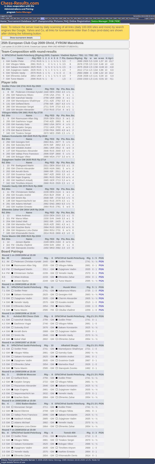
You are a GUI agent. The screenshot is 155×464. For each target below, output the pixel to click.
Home (3, 21)
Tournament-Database (19, 21)
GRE (64, 18)
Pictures (58, 21)
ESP (46, 18)
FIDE (117, 21)
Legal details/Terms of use (13, 462)
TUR (119, 18)
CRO (30, 18)
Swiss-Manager (99, 21)
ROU (99, 18)
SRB (107, 18)
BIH (15, 18)
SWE (115, 18)
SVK (111, 18)
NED (87, 18)
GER (60, 18)
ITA (72, 18)
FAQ (66, 21)
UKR (123, 18)
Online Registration (79, 21)
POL (90, 18)
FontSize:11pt (133, 18)
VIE (127, 18)
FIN (53, 18)
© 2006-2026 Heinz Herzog (48, 460)
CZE (34, 18)
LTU (83, 18)
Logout (151, 18)
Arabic (2, 18)
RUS (103, 18)
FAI (50, 18)
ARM (7, 18)
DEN (38, 18)
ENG (42, 18)
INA (68, 18)
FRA (56, 18)
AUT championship (42, 21)
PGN (101, 261)
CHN (26, 18)
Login (146, 18)
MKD (79, 18)
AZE (11, 18)
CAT (22, 18)
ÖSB (111, 21)
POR (94, 18)
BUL (18, 18)
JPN (75, 18)
